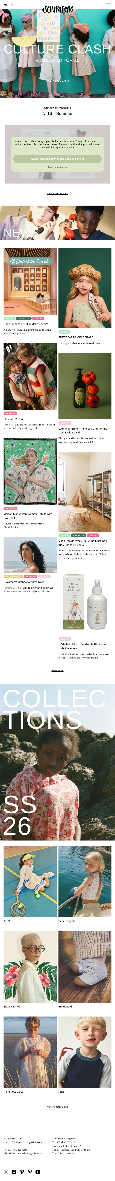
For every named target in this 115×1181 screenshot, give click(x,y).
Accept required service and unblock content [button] (57, 158)
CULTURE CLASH (57, 80)
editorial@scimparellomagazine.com (23, 1153)
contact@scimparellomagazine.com (23, 1142)
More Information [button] (57, 167)
